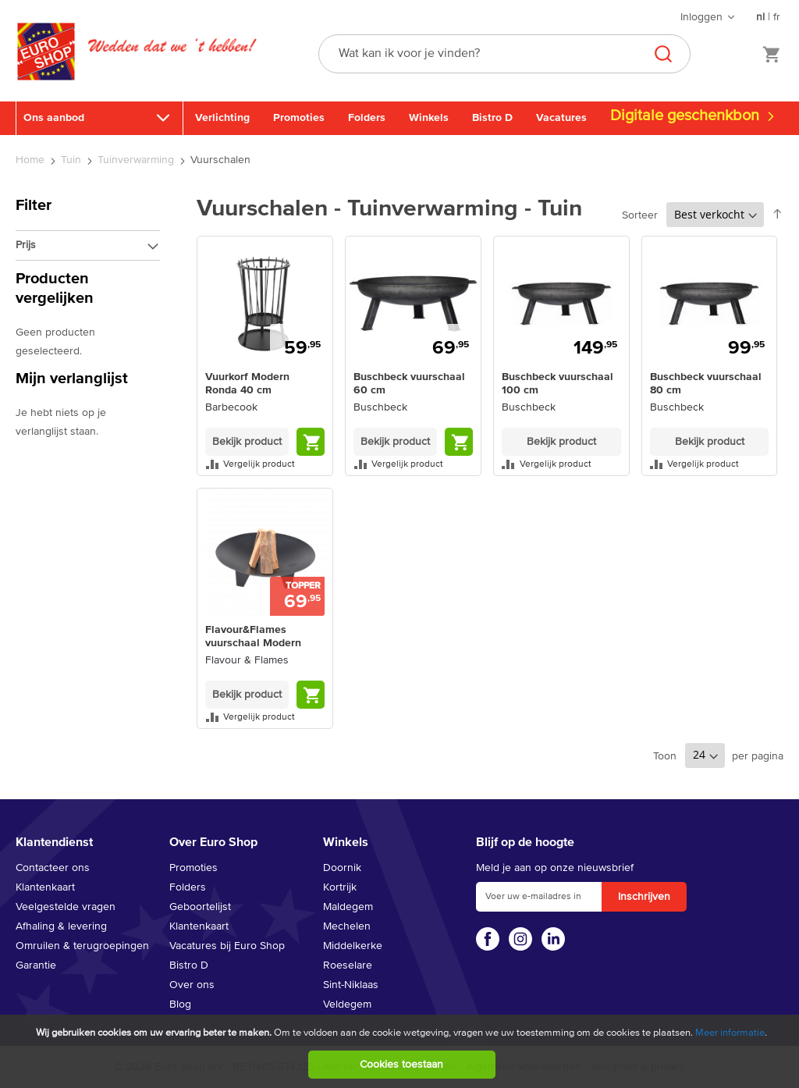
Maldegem (348, 906)
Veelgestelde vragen (65, 906)
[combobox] (504, 53)
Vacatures (561, 117)
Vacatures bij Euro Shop (227, 945)
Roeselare (347, 965)
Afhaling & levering (61, 926)
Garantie (36, 965)
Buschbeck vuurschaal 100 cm (557, 384)
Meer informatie (730, 1033)
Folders (366, 117)
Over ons (192, 985)
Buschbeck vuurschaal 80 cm (706, 384)
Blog (180, 1004)
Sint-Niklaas (350, 985)
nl (760, 17)
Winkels (429, 117)
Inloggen (701, 17)
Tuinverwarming (137, 160)
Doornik (342, 867)
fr (776, 17)
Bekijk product (247, 441)
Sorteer (640, 215)
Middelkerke (352, 945)
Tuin (72, 160)
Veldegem (347, 1004)
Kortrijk (340, 887)
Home (32, 160)
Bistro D (492, 117)
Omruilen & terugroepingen (82, 945)
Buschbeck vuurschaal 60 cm (409, 384)
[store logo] (46, 68)
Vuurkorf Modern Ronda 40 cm (247, 384)
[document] (401, 1051)
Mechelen (347, 926)
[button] (265, 463)
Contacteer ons (53, 867)
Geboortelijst (200, 906)
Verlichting (222, 117)
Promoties (299, 117)
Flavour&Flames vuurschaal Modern (253, 636)
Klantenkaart (45, 887)
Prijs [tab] (26, 245)
